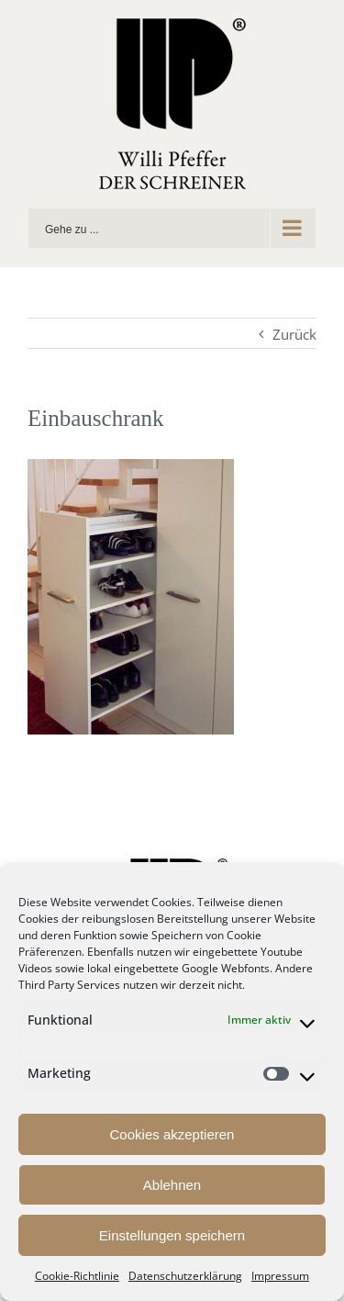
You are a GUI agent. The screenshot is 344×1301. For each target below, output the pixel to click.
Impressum (280, 1276)
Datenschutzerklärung (185, 1276)
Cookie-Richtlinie (77, 1276)
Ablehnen (172, 1185)
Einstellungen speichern (172, 1235)
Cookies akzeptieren (172, 1134)
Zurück (294, 334)
